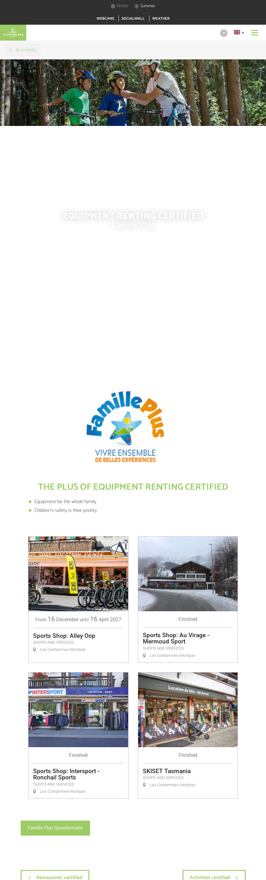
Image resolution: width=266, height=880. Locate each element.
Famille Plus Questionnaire (55, 828)
